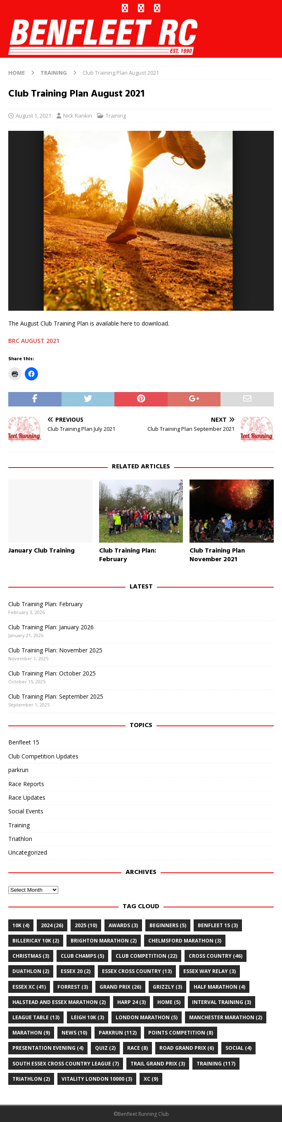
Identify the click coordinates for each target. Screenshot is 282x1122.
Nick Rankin (77, 115)
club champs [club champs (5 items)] (82, 955)
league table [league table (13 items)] (35, 1017)
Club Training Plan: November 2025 (55, 650)
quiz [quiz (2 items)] (105, 1047)
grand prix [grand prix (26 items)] (120, 986)
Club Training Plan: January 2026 (51, 627)
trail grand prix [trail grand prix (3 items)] (157, 1063)
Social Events (25, 811)
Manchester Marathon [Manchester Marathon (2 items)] (225, 1017)
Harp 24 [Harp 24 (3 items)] (131, 1002)
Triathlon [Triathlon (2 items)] (31, 1078)
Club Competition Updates (43, 756)
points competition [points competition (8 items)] (180, 1032)
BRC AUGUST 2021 (33, 341)
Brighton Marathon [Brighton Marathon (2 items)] (104, 940)
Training (116, 115)
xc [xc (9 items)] (151, 1078)
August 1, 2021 (33, 115)
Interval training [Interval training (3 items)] (221, 1002)
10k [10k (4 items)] (20, 925)
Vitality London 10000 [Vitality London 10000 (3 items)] (97, 1078)
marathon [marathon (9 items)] (31, 1032)
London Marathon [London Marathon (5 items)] (147, 1017)
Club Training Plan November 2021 (217, 555)
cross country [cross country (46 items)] (215, 955)
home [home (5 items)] (168, 1002)
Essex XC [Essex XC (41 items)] (29, 986)
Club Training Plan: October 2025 (52, 673)
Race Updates (26, 797)
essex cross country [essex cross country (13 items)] (137, 971)
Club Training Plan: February (127, 555)
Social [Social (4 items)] (238, 1047)
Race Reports (26, 784)
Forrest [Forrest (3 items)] (72, 986)
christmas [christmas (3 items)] (30, 955)
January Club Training (41, 551)
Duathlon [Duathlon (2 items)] (30, 971)
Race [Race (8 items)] (137, 1047)
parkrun (18, 770)
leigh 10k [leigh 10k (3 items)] (87, 1017)
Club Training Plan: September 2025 (55, 696)
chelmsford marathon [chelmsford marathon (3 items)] (184, 940)
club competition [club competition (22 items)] (146, 955)
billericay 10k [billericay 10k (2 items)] (35, 940)
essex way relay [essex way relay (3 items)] (209, 971)
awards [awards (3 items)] (123, 925)
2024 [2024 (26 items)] (52, 925)
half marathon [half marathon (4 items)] (219, 986)
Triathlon (20, 839)
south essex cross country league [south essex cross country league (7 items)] (65, 1063)
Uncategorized (27, 852)
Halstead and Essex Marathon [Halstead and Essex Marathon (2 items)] (59, 1002)
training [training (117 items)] (216, 1063)
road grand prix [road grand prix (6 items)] (186, 1047)
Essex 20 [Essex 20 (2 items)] (75, 971)
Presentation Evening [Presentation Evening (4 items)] (47, 1047)
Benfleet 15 (23, 742)
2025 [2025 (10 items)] (86, 925)
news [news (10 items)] (74, 1032)
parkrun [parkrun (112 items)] (118, 1032)
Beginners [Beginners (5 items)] (167, 925)
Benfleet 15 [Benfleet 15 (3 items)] (218, 925)
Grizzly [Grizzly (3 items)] (167, 986)
